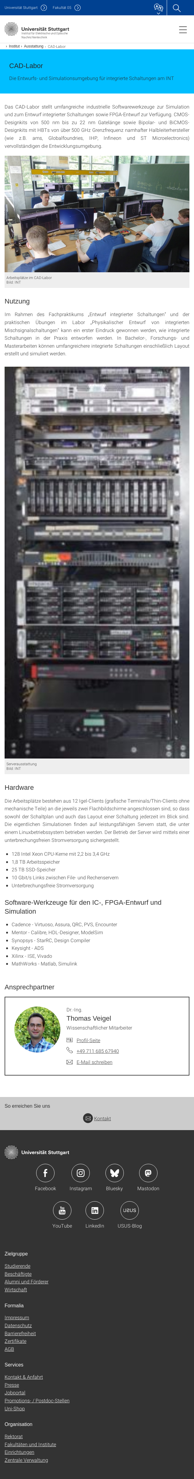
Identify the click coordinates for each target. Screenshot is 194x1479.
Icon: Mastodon (148, 1173)
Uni (21, 7)
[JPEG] (97, 214)
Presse (12, 1385)
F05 (62, 7)
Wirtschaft (16, 1289)
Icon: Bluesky (114, 1173)
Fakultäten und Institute (30, 1444)
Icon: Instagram (80, 1173)
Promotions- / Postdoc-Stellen (37, 1400)
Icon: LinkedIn (95, 1210)
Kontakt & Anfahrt (24, 1377)
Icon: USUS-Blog (129, 1210)
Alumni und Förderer (26, 1281)
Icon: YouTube (62, 1210)
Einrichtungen (19, 1452)
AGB (9, 1349)
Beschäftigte (18, 1274)
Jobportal (15, 1392)
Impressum (17, 1317)
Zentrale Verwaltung (26, 1460)
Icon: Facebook (45, 1173)
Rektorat (14, 1436)
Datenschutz (18, 1325)
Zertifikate (15, 1341)
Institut (14, 46)
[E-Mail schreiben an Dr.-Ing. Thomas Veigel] (89, 1062)
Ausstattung (33, 46)
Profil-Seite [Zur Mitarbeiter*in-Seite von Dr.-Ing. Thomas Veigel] (88, 1040)
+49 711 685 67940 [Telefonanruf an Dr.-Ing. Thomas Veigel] (98, 1051)
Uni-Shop (15, 1408)
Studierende (17, 1266)
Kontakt (97, 1118)
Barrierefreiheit (20, 1333)
